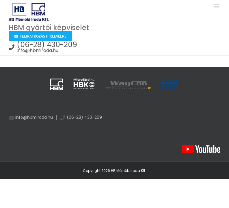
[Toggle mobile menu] (217, 6)
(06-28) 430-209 (47, 45)
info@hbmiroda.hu (37, 50)
